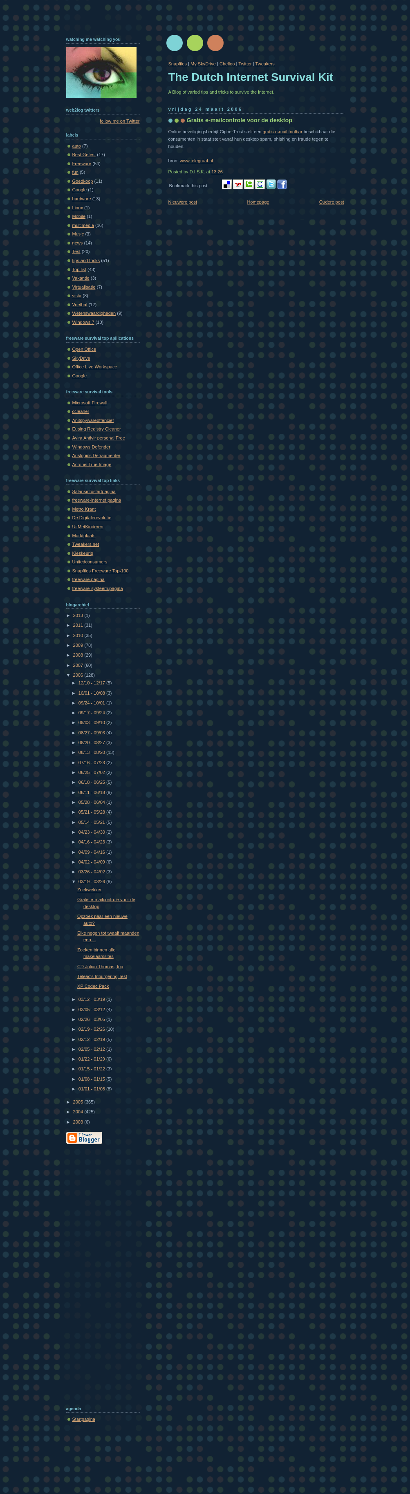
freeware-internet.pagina (96, 500)
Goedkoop (82, 181)
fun (75, 172)
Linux (77, 207)
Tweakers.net (85, 544)
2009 (79, 645)
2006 (79, 675)
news (77, 242)
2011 (79, 625)
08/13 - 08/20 (92, 752)
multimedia (83, 225)
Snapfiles (177, 63)
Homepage (258, 202)
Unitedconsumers (90, 561)
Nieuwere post (182, 202)
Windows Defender (91, 446)
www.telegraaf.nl (196, 160)
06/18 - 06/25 (92, 782)
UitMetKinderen (87, 526)
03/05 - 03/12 (92, 1009)
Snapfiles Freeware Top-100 (100, 570)
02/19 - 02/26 (92, 1029)
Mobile (79, 216)
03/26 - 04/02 (92, 871)
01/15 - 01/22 (92, 1068)
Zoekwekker (89, 889)
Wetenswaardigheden (94, 313)
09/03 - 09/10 (92, 722)
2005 (79, 1101)
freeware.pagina (88, 579)
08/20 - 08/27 (92, 742)
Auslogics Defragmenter (96, 455)
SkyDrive (81, 358)
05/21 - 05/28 (92, 812)
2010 (79, 635)
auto (76, 146)
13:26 (217, 171)
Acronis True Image (92, 464)
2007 (79, 665)
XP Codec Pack (93, 986)
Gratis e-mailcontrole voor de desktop (240, 120)
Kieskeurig (83, 553)
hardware (81, 198)
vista (77, 295)
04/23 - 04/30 (92, 832)
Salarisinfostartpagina (94, 491)
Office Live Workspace (94, 366)
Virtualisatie (84, 287)
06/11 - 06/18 (92, 792)
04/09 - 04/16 (92, 852)
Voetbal (79, 304)
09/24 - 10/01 (92, 702)
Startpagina (84, 1419)
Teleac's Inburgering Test (102, 976)
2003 (79, 1121)
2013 (79, 615)
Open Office (84, 349)
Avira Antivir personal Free (98, 437)
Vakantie (81, 278)
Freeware (82, 163)
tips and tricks (86, 260)
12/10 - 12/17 (92, 682)
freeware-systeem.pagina (97, 588)
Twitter (245, 63)
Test (76, 251)
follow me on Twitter (119, 121)
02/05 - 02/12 (92, 1049)
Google (79, 189)
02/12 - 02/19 (92, 1039)
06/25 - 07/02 (92, 772)
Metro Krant (84, 509)
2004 (79, 1111)
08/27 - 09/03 (92, 732)
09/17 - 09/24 (92, 712)
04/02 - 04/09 (92, 861)
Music (78, 233)
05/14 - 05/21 (92, 822)
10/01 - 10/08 (92, 693)
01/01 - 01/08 (92, 1088)
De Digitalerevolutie (92, 517)
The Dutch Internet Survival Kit (250, 77)
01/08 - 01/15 (92, 1079)
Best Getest (84, 154)
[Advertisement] (99, 1273)
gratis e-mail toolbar (282, 131)
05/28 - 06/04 (92, 802)
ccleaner (81, 411)
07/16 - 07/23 (92, 762)
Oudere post (331, 202)
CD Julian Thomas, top (100, 966)
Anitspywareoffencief (93, 420)
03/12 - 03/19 (92, 999)
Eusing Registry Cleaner (96, 428)
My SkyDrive (203, 63)
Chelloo (227, 63)
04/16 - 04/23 (92, 841)
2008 (79, 655)
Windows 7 (83, 322)
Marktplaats (84, 535)
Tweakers (265, 63)
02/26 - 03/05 (92, 1019)
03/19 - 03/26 (92, 881)
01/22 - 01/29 (92, 1059)
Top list (79, 269)
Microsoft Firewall (90, 402)
